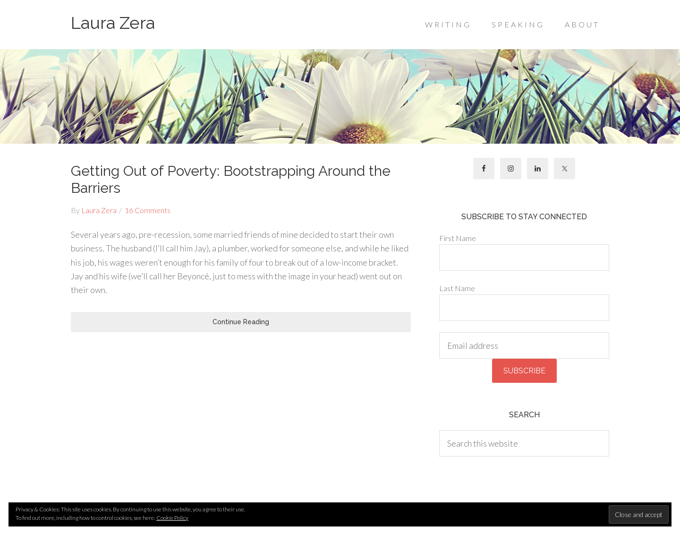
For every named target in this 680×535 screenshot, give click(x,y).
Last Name (457, 288)
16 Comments (147, 210)
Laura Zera (113, 23)
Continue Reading (240, 322)
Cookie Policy (172, 517)
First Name (457, 237)
